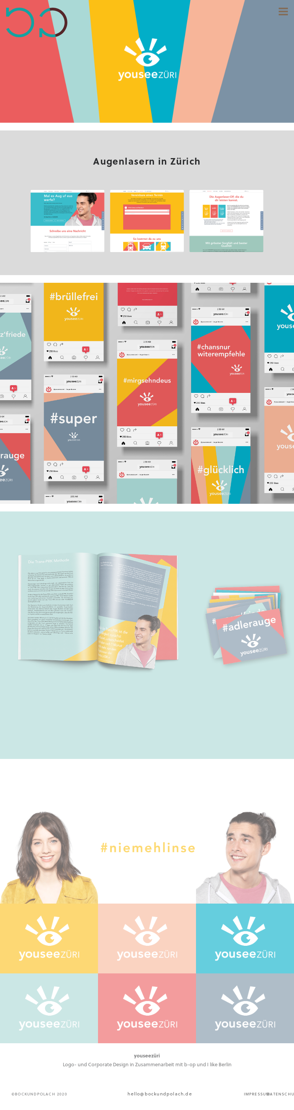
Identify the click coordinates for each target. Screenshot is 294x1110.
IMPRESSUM (257, 1094)
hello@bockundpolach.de (159, 1093)
